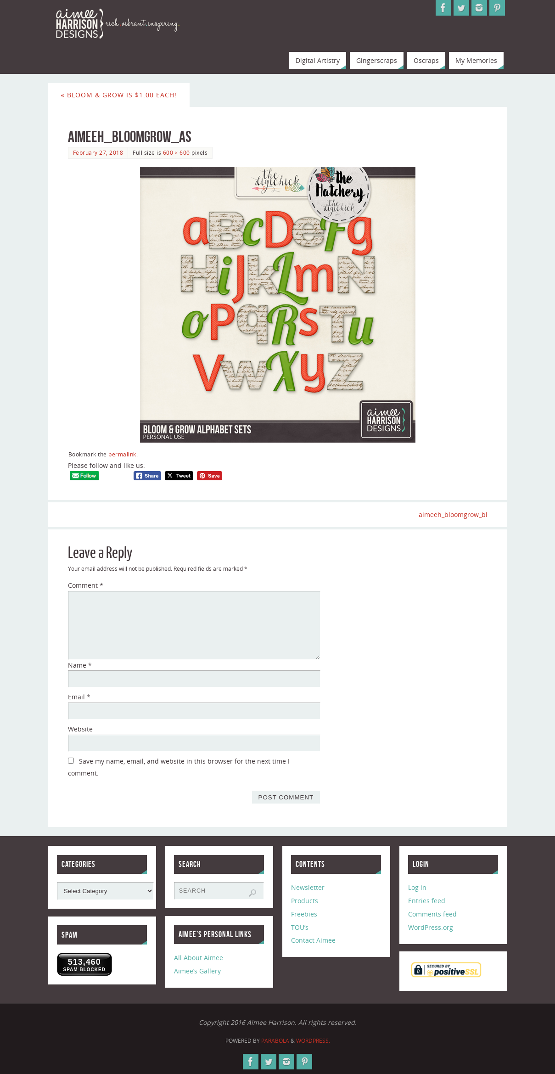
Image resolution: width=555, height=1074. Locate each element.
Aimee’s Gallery (197, 971)
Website (80, 729)
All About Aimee (198, 957)
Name (80, 665)
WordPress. (313, 1041)
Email (79, 696)
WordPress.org (430, 927)
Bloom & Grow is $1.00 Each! (119, 94)
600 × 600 (176, 152)
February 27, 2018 (98, 152)
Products (304, 900)
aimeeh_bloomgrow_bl (453, 514)
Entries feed (426, 900)
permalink (122, 454)
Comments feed (432, 914)
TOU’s (299, 927)
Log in (417, 887)
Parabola (275, 1041)
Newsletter (308, 887)
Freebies (304, 914)
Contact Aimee (313, 940)
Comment (85, 585)
